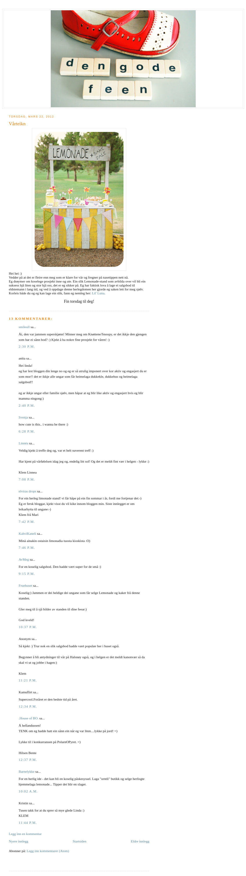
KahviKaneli (27, 533)
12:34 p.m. (28, 706)
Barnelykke (26, 771)
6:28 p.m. (27, 431)
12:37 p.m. (28, 760)
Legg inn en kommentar (25, 834)
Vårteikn (17, 123)
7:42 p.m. (27, 522)
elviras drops (27, 491)
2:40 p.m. (27, 405)
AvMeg (24, 559)
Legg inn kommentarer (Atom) (48, 851)
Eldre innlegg (140, 841)
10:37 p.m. (28, 627)
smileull (24, 327)
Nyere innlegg (18, 841)
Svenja (23, 417)
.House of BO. (28, 718)
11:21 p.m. (28, 680)
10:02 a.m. (28, 791)
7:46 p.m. (27, 547)
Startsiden (79, 841)
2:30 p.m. (27, 346)
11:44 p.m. (28, 822)
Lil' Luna (98, 293)
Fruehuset (25, 585)
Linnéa (23, 443)
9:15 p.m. (27, 574)
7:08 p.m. (27, 479)
